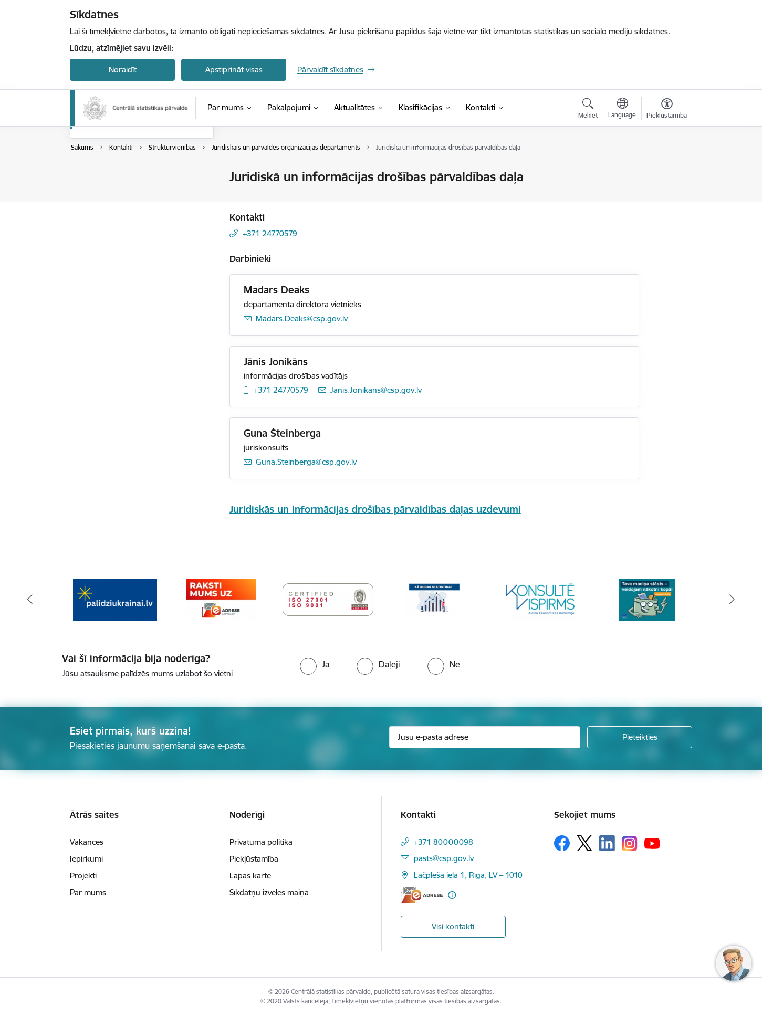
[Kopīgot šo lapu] (666, 199)
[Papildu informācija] (452, 895)
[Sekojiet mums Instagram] (630, 843)
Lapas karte (250, 875)
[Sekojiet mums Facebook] (562, 843)
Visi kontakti (453, 926)
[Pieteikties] (639, 737)
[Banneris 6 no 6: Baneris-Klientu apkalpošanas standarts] (647, 599)
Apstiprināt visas (234, 70)
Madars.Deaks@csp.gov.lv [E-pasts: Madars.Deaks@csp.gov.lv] (302, 318)
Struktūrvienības (110, 232)
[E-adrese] (422, 895)
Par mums (88, 892)
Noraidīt (123, 70)
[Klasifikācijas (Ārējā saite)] (420, 107)
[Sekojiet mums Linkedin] (607, 843)
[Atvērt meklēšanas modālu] (588, 109)
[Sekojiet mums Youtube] (652, 842)
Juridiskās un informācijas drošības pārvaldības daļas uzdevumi (375, 509)
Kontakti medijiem (112, 214)
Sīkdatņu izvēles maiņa (269, 892)
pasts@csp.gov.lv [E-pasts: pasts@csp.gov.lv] (444, 858)
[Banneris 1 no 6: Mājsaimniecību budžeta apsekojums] (115, 599)
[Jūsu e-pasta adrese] (485, 737)
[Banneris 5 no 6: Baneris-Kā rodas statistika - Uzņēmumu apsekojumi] (540, 599)
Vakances (86, 842)
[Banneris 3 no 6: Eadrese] (328, 599)
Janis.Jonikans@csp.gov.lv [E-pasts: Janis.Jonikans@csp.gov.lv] (376, 390)
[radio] (314, 664)
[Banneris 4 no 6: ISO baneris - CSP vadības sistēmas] (434, 599)
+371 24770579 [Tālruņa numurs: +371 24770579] (270, 233)
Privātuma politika (261, 842)
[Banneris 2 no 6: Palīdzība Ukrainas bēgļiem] (222, 599)
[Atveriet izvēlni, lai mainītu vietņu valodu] (622, 109)
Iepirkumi (86, 859)
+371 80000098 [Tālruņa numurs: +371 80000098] (443, 842)
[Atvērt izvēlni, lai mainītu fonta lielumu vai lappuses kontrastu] (666, 109)
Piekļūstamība (253, 859)
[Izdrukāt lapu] (666, 172)
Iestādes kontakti (111, 177)
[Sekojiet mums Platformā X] (584, 843)
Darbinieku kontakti (116, 196)
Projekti (83, 875)
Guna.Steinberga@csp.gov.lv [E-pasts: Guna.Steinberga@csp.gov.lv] (306, 462)
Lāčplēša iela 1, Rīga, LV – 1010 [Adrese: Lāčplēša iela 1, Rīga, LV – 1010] (468, 875)
